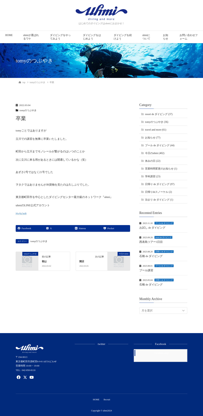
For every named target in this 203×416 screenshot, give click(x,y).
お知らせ (165, 37)
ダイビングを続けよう (123, 37)
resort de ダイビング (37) (159, 114)
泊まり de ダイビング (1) (159, 199)
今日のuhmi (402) (154, 153)
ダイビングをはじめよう (92, 37)
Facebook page (161, 353)
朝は (44, 261)
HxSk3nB (21, 213)
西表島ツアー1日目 (151, 241)
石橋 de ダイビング (151, 256)
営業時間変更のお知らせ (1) (161, 168)
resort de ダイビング (163, 237)
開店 (81, 261)
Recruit (107, 399)
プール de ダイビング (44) (159, 145)
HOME (9, 35)
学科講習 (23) (152, 176)
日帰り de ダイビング (164, 252)
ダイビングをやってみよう (60, 37)
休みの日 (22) (152, 161)
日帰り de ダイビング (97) (159, 184)
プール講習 (146, 270)
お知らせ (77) (152, 137)
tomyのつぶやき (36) (156, 122)
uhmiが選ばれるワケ (31, 37)
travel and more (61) (155, 129)
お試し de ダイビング (152, 227)
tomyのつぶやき (29, 110)
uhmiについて (146, 37)
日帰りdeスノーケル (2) (158, 192)
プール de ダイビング (164, 223)
